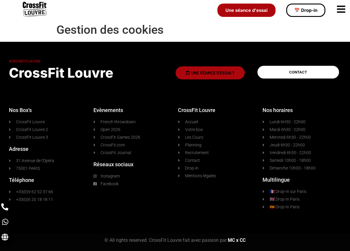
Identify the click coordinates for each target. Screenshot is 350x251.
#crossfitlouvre (25, 61)
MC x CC (237, 240)
